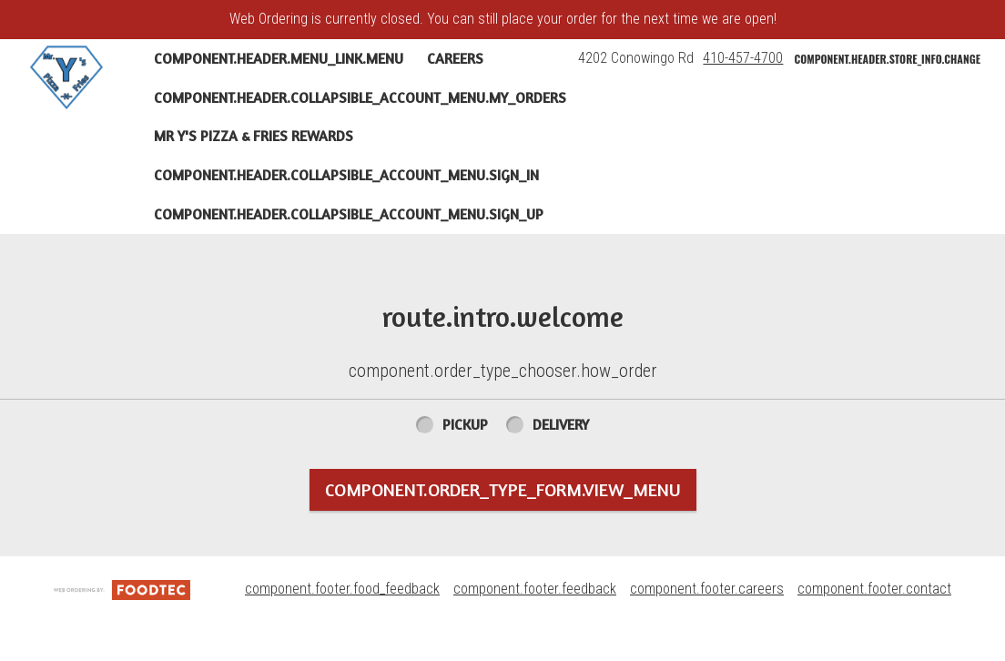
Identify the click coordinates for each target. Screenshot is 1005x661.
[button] (66, 77)
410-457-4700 (743, 57)
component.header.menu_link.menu (278, 58)
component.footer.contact (874, 588)
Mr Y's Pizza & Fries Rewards (253, 136)
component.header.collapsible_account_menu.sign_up (348, 214)
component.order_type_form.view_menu (503, 489)
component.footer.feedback (534, 588)
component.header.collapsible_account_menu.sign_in (346, 175)
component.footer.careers (707, 588)
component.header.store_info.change (887, 58)
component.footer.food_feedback (342, 588)
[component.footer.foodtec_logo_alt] (122, 588)
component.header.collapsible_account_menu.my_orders (360, 97)
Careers (455, 58)
